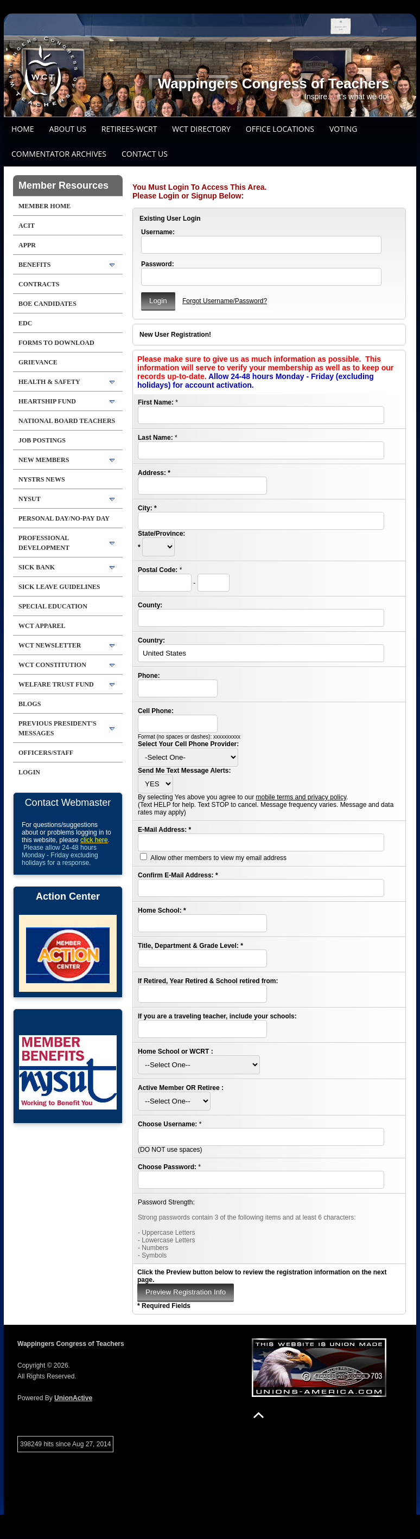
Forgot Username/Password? (224, 301)
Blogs (29, 704)
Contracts (38, 284)
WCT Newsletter (49, 645)
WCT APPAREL (42, 626)
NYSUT (29, 499)
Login (29, 772)
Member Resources (63, 185)
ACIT (26, 225)
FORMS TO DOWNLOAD (56, 343)
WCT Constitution (52, 665)
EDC (25, 323)
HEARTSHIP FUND (47, 401)
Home (22, 129)
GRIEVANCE (38, 362)
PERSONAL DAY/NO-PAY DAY (64, 518)
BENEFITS (34, 264)
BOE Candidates (47, 303)
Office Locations (280, 129)
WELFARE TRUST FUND (56, 684)
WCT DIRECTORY (201, 129)
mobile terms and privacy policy (301, 797)
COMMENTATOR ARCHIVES (58, 154)
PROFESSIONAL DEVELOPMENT (43, 543)
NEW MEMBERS (43, 460)
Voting (343, 129)
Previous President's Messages (57, 728)
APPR (27, 245)
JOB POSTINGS (42, 440)
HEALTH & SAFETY (49, 382)
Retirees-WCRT (129, 129)
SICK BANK (36, 567)
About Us (67, 129)
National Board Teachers (66, 421)
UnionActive (73, 1398)
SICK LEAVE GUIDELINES (59, 587)
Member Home (44, 206)
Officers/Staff (45, 752)
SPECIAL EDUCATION (52, 606)
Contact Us (145, 154)
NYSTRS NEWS (41, 479)
